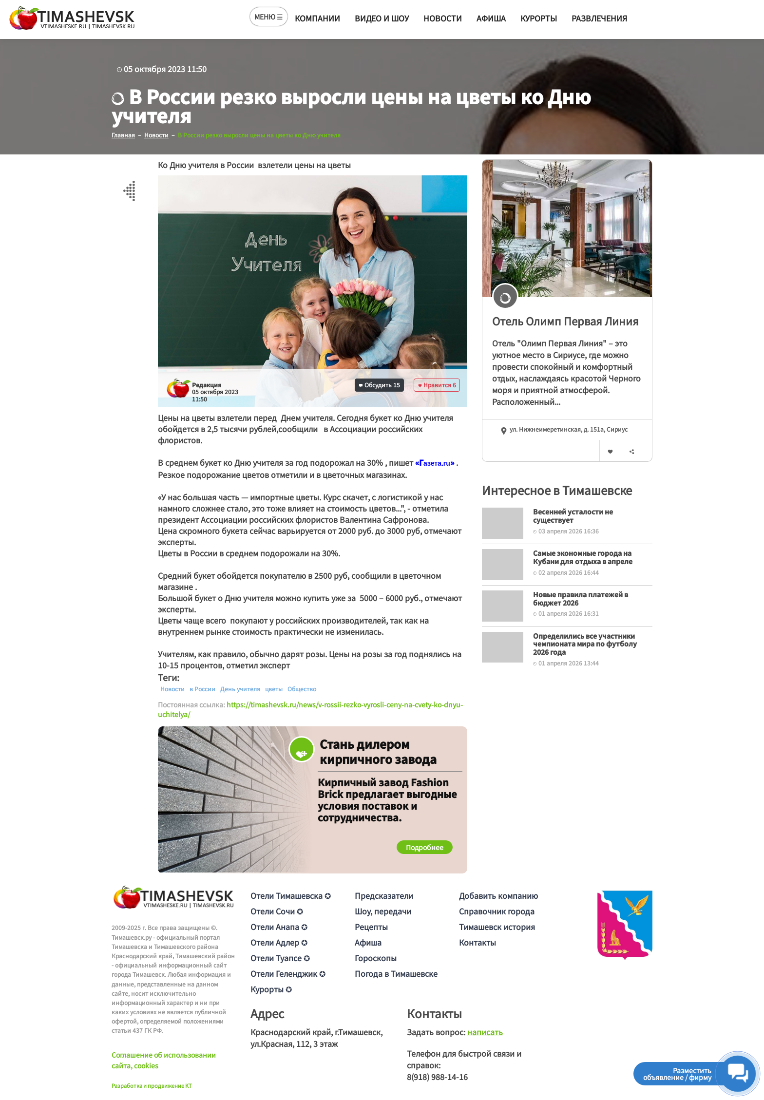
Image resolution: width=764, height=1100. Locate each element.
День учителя (240, 688)
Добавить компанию (498, 895)
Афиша (491, 18)
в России (202, 688)
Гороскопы (376, 958)
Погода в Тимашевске (396, 973)
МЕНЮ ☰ (268, 16)
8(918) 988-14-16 (437, 1076)
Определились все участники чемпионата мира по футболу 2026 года (585, 643)
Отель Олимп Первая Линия (565, 320)
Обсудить (379, 384)
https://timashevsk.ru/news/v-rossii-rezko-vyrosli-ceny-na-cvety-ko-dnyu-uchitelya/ (310, 709)
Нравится (437, 384)
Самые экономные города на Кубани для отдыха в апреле (582, 557)
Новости (442, 18)
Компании (317, 18)
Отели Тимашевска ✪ (290, 895)
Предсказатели (384, 895)
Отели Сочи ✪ (276, 911)
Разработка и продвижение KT (152, 1085)
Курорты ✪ (271, 989)
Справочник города (497, 911)
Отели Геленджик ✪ (287, 973)
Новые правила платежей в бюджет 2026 (580, 598)
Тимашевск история (497, 926)
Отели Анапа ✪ (278, 926)
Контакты (477, 942)
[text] (436, 463)
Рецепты (371, 926)
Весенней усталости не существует (573, 515)
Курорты (538, 18)
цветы (274, 688)
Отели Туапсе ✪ (280, 958)
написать (485, 1032)
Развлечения (599, 18)
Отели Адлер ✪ (278, 942)
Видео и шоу (382, 18)
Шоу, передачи (383, 911)
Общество (301, 688)
